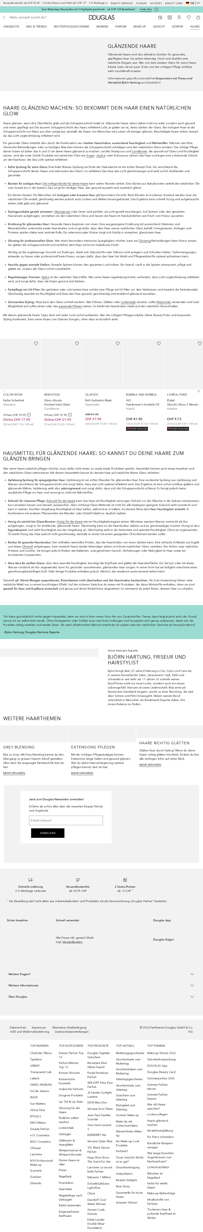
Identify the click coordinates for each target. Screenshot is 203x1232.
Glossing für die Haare (69, 1110)
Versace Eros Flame (100, 1109)
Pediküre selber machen (69, 1120)
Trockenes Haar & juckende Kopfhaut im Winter (161, 1214)
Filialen (141, 3)
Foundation (66, 1183)
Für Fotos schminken (160, 1137)
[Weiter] (198, 391)
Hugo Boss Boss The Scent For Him (99, 1159)
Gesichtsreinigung (128, 1167)
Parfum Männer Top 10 (69, 1065)
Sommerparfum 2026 (160, 1078)
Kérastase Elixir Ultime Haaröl (97, 1065)
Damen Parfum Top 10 (71, 1055)
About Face (37, 1110)
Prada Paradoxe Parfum (97, 1075)
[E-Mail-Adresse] (66, 820)
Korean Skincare (69, 1073)
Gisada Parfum (39, 1129)
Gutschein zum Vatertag (125, 1097)
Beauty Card (174, 3)
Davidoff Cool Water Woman (96, 1202)
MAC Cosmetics (40, 1141)
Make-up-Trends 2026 (161, 1053)
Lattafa (34, 1078)
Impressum (39, 1027)
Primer (63, 1170)
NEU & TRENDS (36, 26)
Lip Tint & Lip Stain (71, 1101)
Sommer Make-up (127, 1115)
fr (198, 3)
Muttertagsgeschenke (71, 26)
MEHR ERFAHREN (14, 773)
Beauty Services (122, 3)
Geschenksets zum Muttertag (128, 1061)
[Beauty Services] (160, 17)
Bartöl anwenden (70, 1205)
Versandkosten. (72, 942)
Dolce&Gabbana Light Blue (98, 1185)
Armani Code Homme (96, 1212)
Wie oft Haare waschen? (156, 1106)
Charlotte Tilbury (41, 1053)
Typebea (35, 1059)
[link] (20, 382)
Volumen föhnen (126, 1202)
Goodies (156, 3)
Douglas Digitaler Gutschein (98, 1055)
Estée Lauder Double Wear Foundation (96, 1224)
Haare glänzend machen (157, 1123)
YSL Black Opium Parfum (98, 1149)
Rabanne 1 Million (99, 1177)
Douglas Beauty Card (161, 1072)
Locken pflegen (157, 1114)
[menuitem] (13, 26)
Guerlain (35, 1177)
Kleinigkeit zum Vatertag (125, 1107)
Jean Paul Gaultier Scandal (99, 1117)
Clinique (35, 1148)
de (190, 3)
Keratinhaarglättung (160, 1130)
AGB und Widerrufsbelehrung (29, 1031)
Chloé (91, 1193)
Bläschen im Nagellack (155, 1175)
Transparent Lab (41, 1072)
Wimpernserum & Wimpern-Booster (70, 1152)
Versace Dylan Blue (100, 1141)
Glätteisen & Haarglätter (67, 1142)
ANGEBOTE (11, 26)
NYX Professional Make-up (41, 1163)
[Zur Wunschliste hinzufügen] (36, 343)
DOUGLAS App (157, 1065)
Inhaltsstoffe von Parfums (158, 1201)
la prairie (36, 1170)
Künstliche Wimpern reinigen (160, 1145)
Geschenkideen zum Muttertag (129, 1071)
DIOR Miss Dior (97, 1102)
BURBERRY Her (96, 1135)
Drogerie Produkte (71, 1095)
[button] (101, 974)
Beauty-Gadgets (126, 1180)
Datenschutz (18, 1027)
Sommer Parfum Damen (157, 1096)
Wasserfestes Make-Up (129, 1133)
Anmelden (48, 833)
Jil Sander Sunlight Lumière (99, 1094)
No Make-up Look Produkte (127, 1143)
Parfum (120, 26)
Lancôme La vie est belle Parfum (99, 1169)
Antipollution (124, 1173)
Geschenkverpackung (161, 1059)
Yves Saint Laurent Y (99, 1127)
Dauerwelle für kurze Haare (129, 1195)
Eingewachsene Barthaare (69, 1214)
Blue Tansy (123, 1186)
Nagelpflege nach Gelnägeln (70, 1197)
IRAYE (34, 1097)
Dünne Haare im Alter (69, 1162)
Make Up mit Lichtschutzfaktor (127, 1123)
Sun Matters (38, 1103)
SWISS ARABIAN (41, 1084)
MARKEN (102, 26)
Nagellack (65, 1176)
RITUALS (35, 1116)
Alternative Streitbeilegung (69, 1027)
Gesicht (159, 26)
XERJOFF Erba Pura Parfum (100, 1085)
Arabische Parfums (71, 1089)
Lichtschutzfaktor (158, 1167)
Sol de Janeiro (39, 1091)
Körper (177, 26)
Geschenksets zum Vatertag (128, 1087)
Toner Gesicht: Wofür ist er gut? (130, 1159)
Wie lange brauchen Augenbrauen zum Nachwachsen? (160, 1157)
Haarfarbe (65, 1189)
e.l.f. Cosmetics (40, 1135)
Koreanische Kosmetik (67, 1081)
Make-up (140, 26)
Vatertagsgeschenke (129, 1079)
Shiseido (35, 1183)
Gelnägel (65, 1134)
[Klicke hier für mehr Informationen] (156, 9)
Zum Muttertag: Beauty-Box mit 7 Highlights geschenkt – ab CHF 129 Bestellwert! (88, 9)
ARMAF (35, 1065)
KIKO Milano (38, 1122)
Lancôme (36, 1154)
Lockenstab (66, 1128)
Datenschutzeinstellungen (72, 1031)
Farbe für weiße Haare (157, 1185)
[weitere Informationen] (29, 415)
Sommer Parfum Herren (157, 1087)
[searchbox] (38, 17)
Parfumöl (121, 1151)
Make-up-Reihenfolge (161, 1193)
